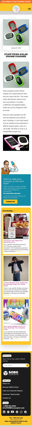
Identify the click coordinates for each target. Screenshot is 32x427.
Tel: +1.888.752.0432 (16, 418)
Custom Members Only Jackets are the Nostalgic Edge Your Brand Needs (15, 284)
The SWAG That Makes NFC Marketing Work (13, 241)
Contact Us (10, 201)
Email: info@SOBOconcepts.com (16, 421)
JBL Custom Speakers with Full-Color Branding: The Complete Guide (14, 328)
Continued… (18, 251)
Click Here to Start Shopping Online (16, 1)
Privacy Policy (16, 423)
